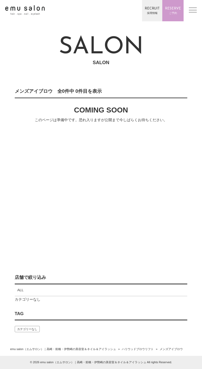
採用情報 (152, 10)
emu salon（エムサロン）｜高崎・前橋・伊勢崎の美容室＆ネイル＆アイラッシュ (63, 349)
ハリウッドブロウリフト (138, 349)
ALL (20, 290)
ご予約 (173, 10)
